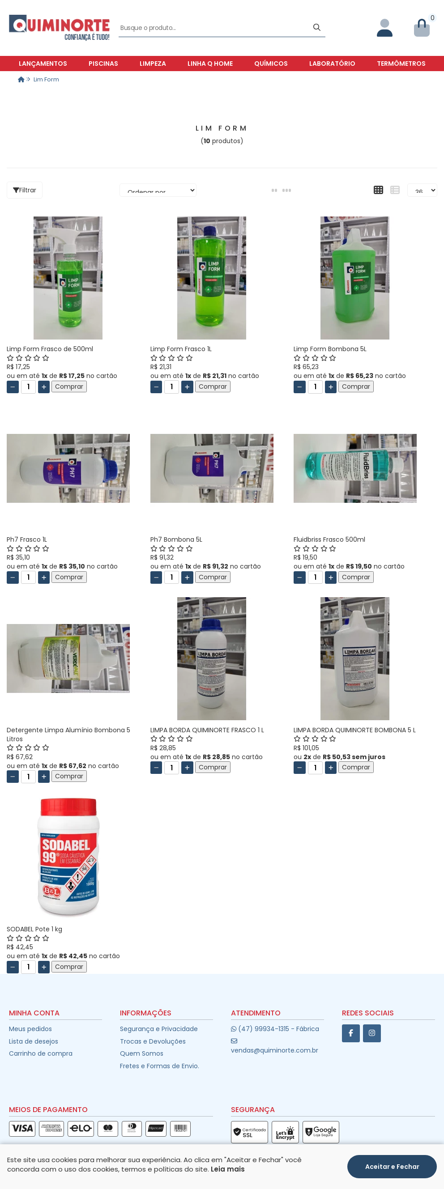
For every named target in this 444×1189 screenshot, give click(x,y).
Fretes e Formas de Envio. (159, 1066)
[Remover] (13, 387)
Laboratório (332, 63)
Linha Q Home (210, 63)
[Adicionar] (44, 387)
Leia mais (228, 1169)
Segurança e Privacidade (159, 1028)
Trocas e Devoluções (153, 1041)
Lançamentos (43, 63)
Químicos (271, 63)
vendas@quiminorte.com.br (274, 1046)
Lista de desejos (33, 1041)
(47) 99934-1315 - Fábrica (275, 1028)
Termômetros (401, 63)
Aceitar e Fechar (392, 1166)
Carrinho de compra (41, 1053)
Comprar (69, 386)
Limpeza (153, 63)
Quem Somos (141, 1053)
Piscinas (103, 63)
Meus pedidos (30, 1028)
